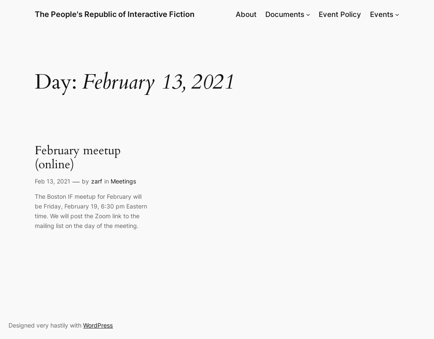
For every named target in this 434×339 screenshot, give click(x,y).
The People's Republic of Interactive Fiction (115, 14)
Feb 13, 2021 (52, 181)
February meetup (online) (78, 158)
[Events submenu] (397, 14)
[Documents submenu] (308, 14)
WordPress (98, 325)
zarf (96, 181)
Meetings (123, 181)
